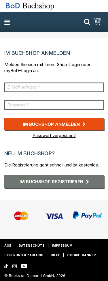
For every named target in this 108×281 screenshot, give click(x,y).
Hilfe (55, 255)
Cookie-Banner (81, 255)
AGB (8, 245)
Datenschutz (32, 245)
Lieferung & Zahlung (23, 255)
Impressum (62, 245)
